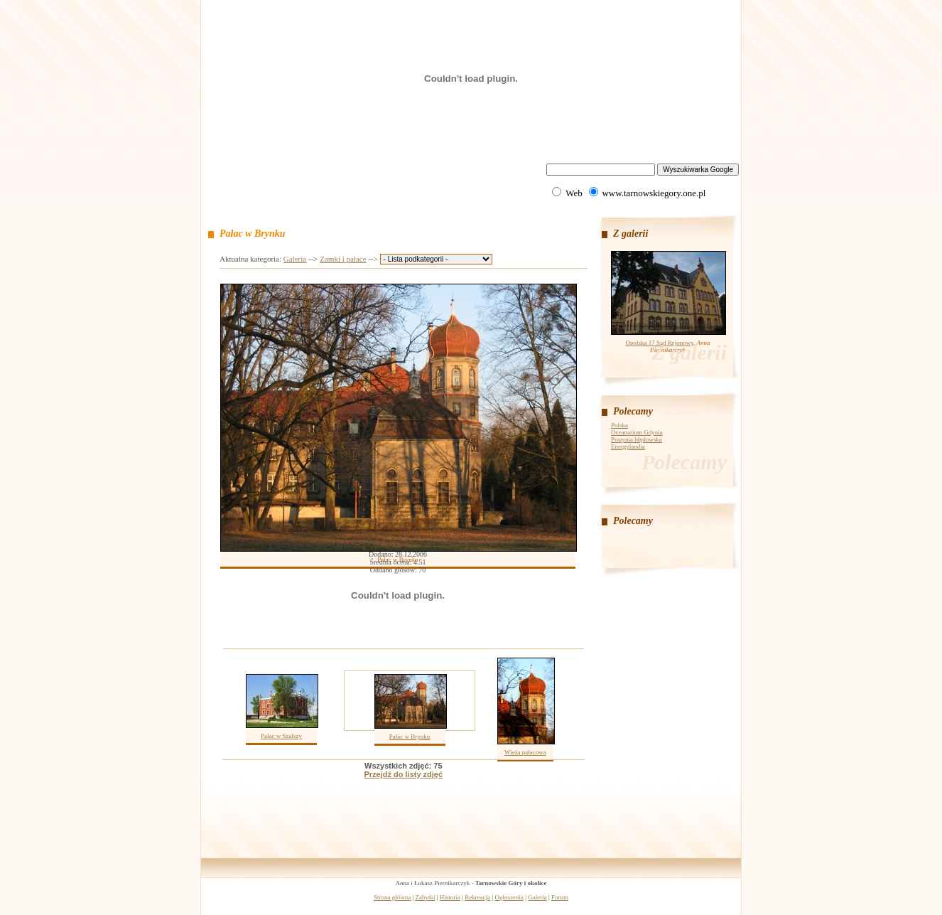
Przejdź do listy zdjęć (403, 774)
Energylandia (628, 446)
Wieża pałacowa (525, 752)
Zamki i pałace (343, 259)
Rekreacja (477, 897)
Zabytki (425, 897)
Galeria (294, 259)
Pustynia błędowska (636, 439)
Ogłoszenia (509, 897)
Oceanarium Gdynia (637, 432)
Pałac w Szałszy (281, 735)
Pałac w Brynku (410, 736)
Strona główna (392, 897)
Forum (559, 897)
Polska (619, 425)
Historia (450, 897)
